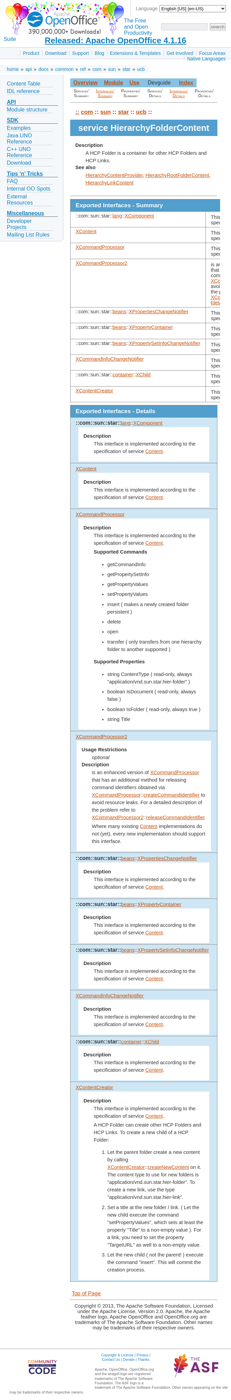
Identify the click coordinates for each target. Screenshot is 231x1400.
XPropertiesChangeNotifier (158, 311)
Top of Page (86, 1293)
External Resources (20, 200)
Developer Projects (19, 224)
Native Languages (206, 58)
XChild (143, 374)
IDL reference (23, 91)
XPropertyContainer (151, 327)
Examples (19, 128)
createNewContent (168, 1167)
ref (83, 69)
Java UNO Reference (19, 139)
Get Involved (180, 53)
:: (77, 111)
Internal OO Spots (28, 189)
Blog (99, 53)
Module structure (27, 109)
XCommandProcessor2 (101, 263)
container (122, 374)
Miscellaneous (25, 213)
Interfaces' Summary (105, 93)
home (13, 69)
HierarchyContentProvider (114, 175)
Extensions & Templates (135, 53)
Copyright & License (117, 1355)
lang (117, 216)
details (220, 302)
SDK (12, 120)
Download (55, 53)
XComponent (139, 216)
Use (134, 83)
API (11, 102)
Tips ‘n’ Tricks (25, 174)
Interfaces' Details (179, 93)
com (96, 69)
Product (31, 53)
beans (119, 311)
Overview (85, 83)
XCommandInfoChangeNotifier (110, 359)
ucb (141, 69)
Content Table (23, 84)
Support (80, 53)
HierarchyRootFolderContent (177, 175)
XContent (86, 231)
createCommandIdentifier (171, 795)
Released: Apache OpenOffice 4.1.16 (115, 40)
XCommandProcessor (100, 247)
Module (113, 83)
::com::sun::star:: (98, 423)
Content (154, 451)
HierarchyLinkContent (110, 182)
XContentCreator (94, 390)
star (126, 69)
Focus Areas (212, 53)
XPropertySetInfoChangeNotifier (164, 343)
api (29, 69)
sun (112, 69)
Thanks (144, 1359)
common (64, 69)
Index (186, 83)
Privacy (143, 1355)
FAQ (12, 181)
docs (43, 69)
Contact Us (111, 1359)
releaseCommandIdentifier (175, 817)
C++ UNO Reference (19, 152)
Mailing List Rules (28, 235)
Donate (129, 1359)
